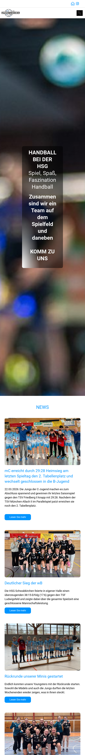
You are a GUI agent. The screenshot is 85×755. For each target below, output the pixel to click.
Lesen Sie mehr (17, 517)
